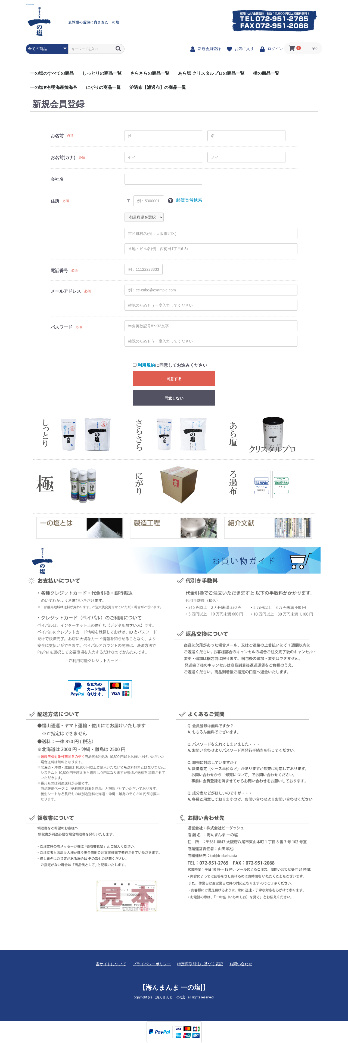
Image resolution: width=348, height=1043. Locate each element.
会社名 (57, 179)
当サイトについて (111, 964)
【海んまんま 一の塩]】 (30, 4)
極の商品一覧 (266, 73)
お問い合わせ (240, 964)
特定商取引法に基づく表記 (200, 964)
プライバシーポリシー (152, 964)
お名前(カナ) (63, 157)
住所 (55, 201)
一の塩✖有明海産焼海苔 (53, 87)
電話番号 (59, 270)
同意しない (174, 398)
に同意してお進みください (170, 365)
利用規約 (146, 365)
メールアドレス (66, 291)
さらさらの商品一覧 (149, 73)
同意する (174, 378)
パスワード (61, 327)
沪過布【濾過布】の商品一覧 (157, 87)
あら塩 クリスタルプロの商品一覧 (211, 73)
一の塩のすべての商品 (52, 73)
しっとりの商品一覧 (102, 73)
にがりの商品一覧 (103, 87)
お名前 (57, 135)
